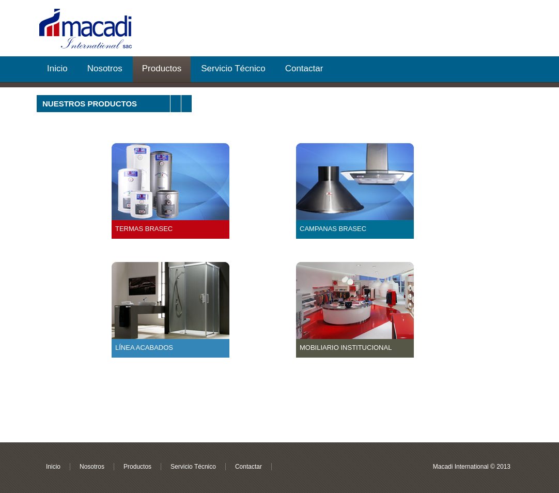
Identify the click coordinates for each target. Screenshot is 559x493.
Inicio (57, 68)
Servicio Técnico (233, 68)
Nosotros (104, 68)
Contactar (304, 68)
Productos (162, 68)
